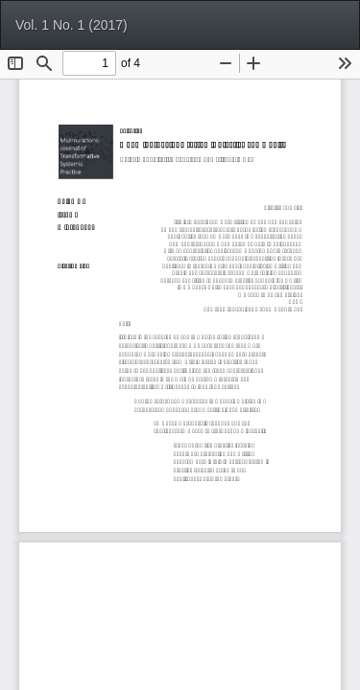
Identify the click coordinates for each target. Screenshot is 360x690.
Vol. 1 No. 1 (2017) (71, 25)
